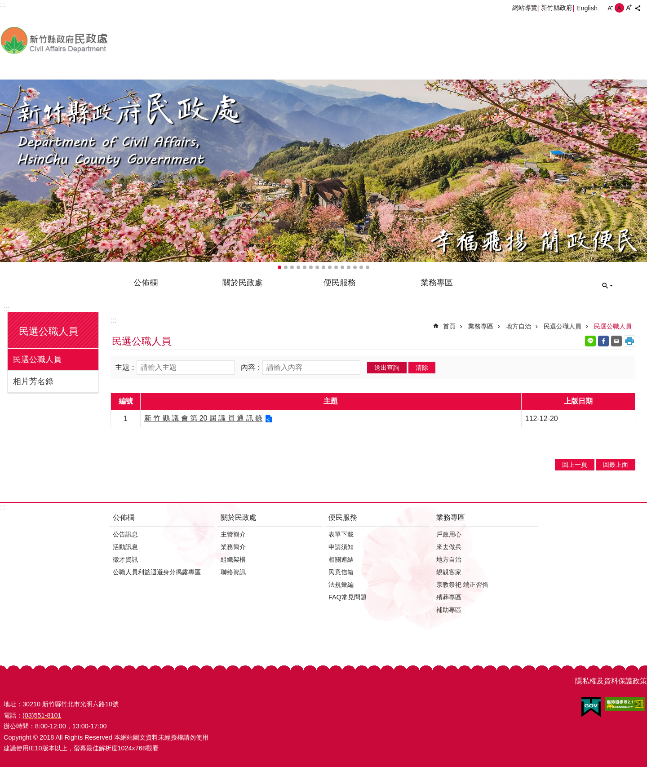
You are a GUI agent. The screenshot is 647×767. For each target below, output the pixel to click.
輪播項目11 (342, 267)
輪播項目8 (323, 267)
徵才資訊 (125, 559)
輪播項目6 (311, 267)
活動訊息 (125, 546)
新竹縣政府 (556, 7)
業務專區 (437, 282)
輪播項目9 (330, 267)
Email (616, 341)
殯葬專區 (448, 597)
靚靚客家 (448, 572)
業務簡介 (233, 546)
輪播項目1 (279, 267)
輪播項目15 (367, 267)
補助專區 (448, 609)
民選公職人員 (48, 331)
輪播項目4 (298, 267)
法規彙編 (341, 584)
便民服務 (340, 282)
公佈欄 (145, 282)
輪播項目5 (304, 267)
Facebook (603, 341)
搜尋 (607, 286)
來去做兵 (448, 546)
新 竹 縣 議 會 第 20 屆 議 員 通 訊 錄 (203, 418)
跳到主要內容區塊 (4, 4)
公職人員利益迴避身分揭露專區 (157, 572)
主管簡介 (233, 534)
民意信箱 (341, 572)
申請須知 (341, 546)
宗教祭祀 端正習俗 (462, 584)
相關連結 (341, 559)
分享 (638, 8)
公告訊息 (125, 534)
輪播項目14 (361, 267)
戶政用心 (448, 534)
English (587, 8)
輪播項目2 (286, 267)
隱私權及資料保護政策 (611, 681)
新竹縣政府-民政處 (101, 40)
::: (6, 309)
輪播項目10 (336, 267)
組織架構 (233, 559)
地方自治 (518, 326)
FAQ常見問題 (347, 597)
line (590, 341)
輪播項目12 (348, 267)
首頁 (449, 326)
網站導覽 (524, 7)
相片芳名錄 (33, 381)
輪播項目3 (292, 267)
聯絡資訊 (233, 572)
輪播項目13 (355, 267)
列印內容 (629, 341)
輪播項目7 (317, 267)
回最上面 (615, 464)
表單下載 (341, 534)
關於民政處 (242, 282)
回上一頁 (574, 464)
